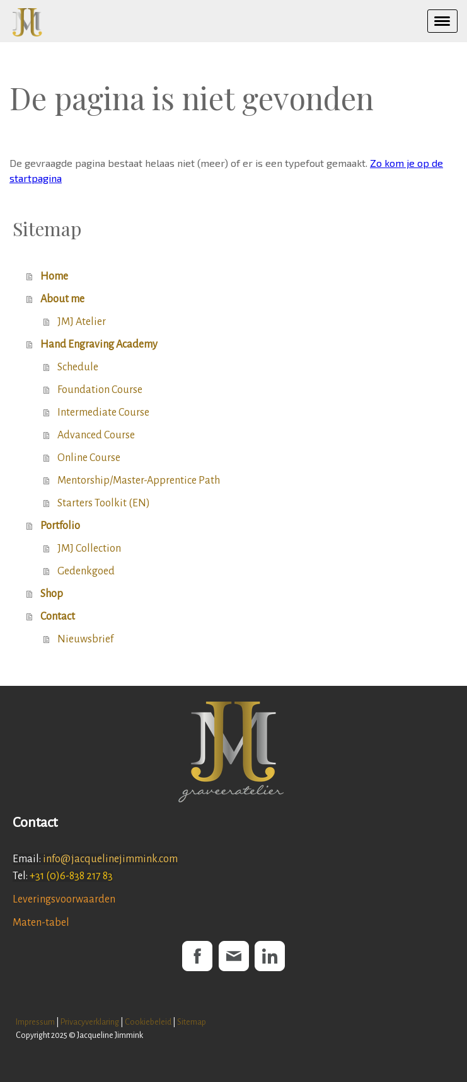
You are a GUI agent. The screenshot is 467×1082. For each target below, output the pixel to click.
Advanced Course (96, 435)
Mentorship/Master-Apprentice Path (138, 480)
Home (54, 276)
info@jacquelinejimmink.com (110, 859)
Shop (51, 594)
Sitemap (191, 1022)
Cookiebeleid (148, 1022)
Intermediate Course (103, 412)
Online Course (88, 458)
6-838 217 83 (86, 876)
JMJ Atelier (81, 321)
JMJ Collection (89, 548)
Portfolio (60, 526)
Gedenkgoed (86, 571)
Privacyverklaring (90, 1022)
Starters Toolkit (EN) (103, 503)
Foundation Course (99, 390)
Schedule (77, 367)
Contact (57, 616)
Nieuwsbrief (85, 639)
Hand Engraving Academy (99, 344)
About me (62, 299)
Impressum (35, 1022)
